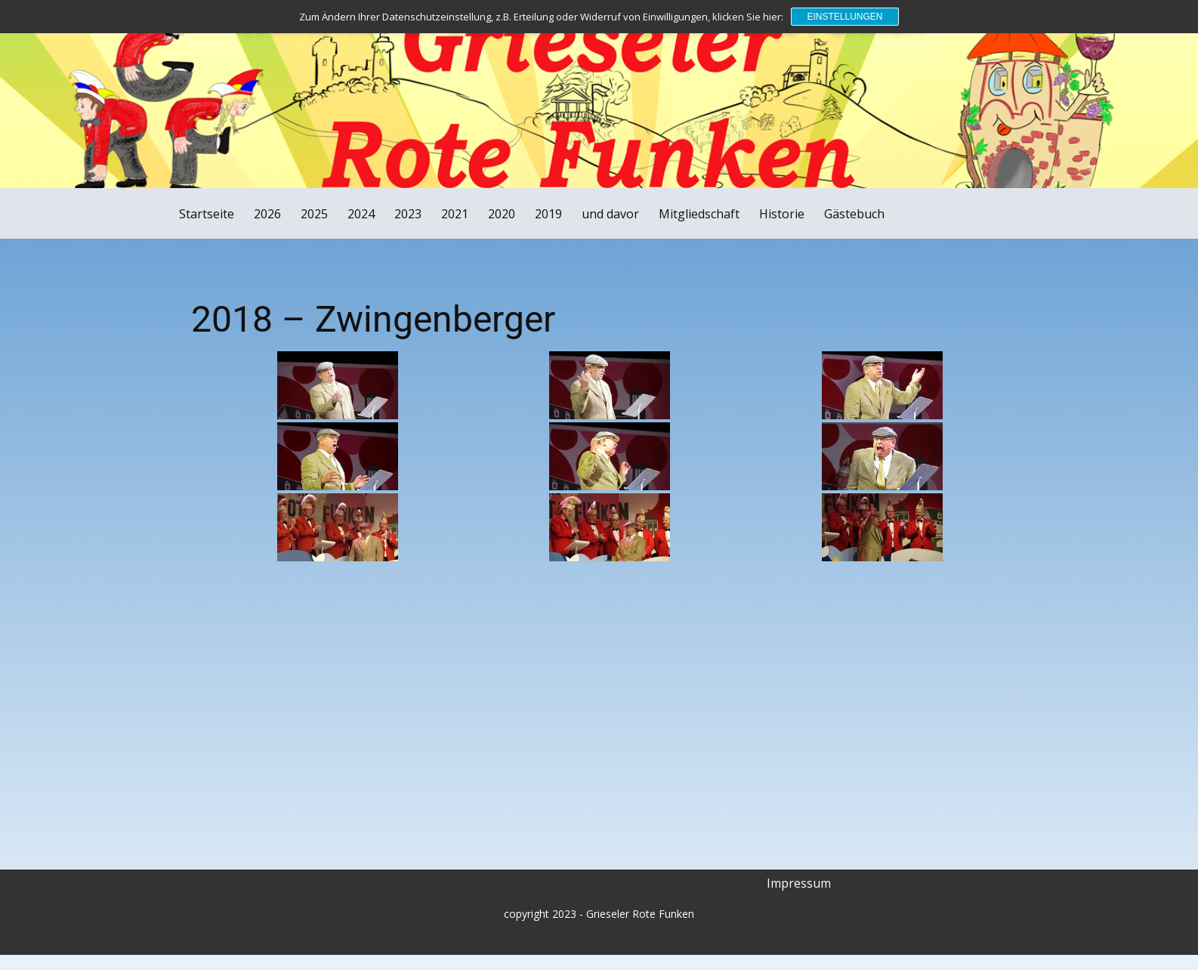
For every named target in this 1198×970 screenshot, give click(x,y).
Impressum (799, 883)
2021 (454, 213)
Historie (781, 213)
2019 (548, 213)
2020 (501, 213)
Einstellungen (844, 16)
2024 (361, 213)
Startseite (206, 213)
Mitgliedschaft (699, 213)
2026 (267, 213)
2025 (314, 213)
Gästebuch (854, 213)
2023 (407, 213)
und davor (610, 213)
